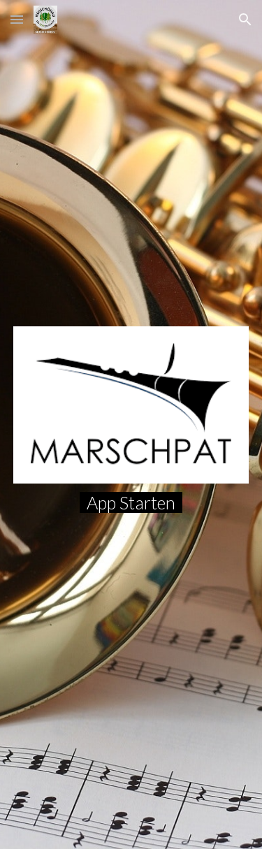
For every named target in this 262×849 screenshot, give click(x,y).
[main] (131, 503)
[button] (17, 19)
